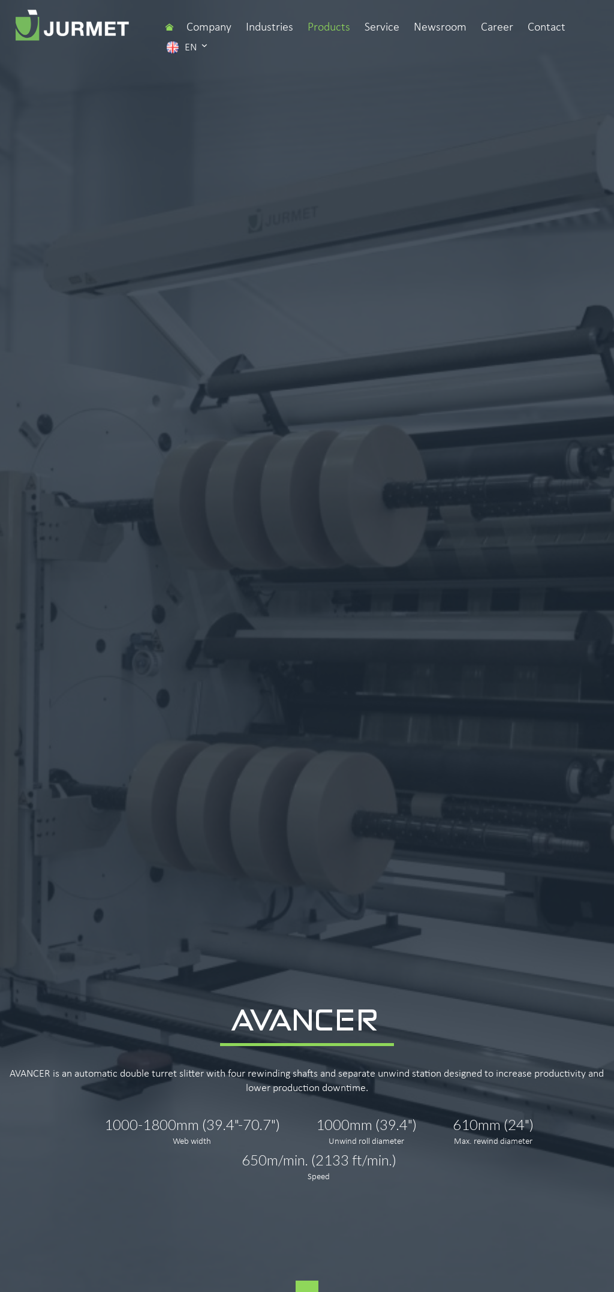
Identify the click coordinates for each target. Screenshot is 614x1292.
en (187, 46)
